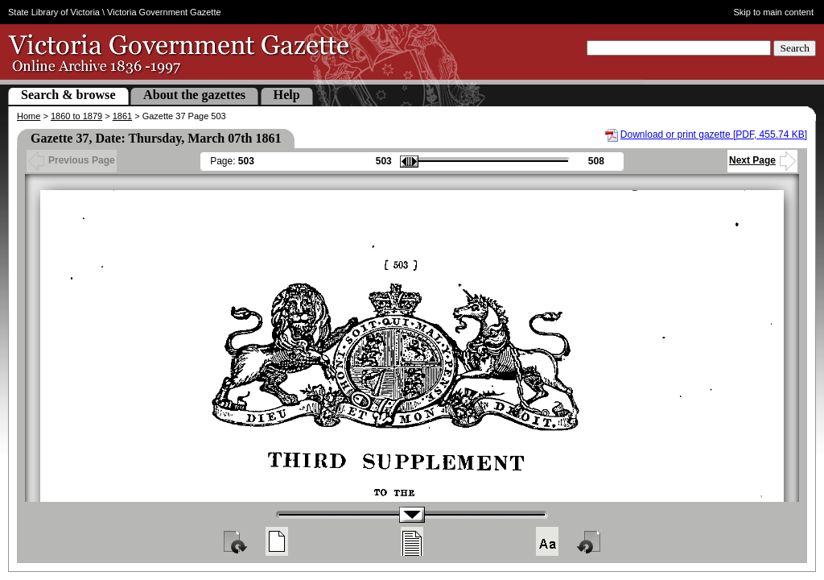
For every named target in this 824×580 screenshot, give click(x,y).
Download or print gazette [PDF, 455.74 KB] (713, 134)
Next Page (762, 160)
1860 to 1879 (76, 116)
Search (795, 48)
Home (28, 116)
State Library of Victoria (54, 12)
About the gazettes (194, 95)
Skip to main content (774, 12)
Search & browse (68, 95)
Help (287, 95)
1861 (122, 116)
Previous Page (71, 160)
